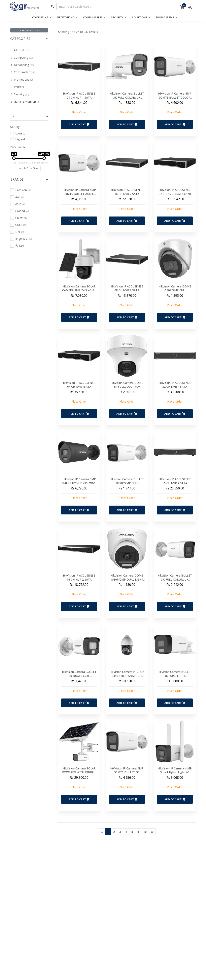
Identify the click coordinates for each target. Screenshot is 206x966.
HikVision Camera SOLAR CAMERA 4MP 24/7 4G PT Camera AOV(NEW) (79, 290)
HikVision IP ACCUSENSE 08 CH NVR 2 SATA (127, 288)
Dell (17, 232)
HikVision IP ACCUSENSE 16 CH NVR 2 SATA (127, 192)
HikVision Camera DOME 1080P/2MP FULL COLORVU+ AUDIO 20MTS (174, 290)
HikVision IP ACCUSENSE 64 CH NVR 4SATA (79, 385)
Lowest (17, 133)
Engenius (21, 238)
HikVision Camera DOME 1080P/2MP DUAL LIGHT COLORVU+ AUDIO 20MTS (126, 579)
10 (145, 832)
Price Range (18, 147)
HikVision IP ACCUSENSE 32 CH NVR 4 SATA (175, 385)
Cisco (18, 225)
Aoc (17, 197)
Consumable (24, 72)
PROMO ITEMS (165, 17)
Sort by (15, 127)
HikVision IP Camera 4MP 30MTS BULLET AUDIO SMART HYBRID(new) (79, 194)
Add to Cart (79, 124)
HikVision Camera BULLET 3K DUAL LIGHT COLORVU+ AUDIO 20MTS (79, 676)
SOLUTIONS (139, 17)
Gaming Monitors (27, 101)
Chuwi (18, 218)
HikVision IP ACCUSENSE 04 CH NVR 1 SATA (79, 95)
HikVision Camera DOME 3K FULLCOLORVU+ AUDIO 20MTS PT (127, 386)
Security (21, 94)
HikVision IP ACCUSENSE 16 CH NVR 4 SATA (175, 481)
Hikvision (20, 190)
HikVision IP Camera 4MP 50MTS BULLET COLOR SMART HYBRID (174, 97)
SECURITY (117, 17)
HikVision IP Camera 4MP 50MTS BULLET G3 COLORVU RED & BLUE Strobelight (126, 774)
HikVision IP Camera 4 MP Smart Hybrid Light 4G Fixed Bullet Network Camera (175, 774)
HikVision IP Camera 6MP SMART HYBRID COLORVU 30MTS (79, 483)
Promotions (24, 79)
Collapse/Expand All (29, 30)
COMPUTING (40, 17)
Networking (24, 65)
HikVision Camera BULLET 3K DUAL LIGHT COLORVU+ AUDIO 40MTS (174, 676)
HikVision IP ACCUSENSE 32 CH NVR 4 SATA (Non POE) (175, 194)
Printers (20, 87)
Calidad (19, 211)
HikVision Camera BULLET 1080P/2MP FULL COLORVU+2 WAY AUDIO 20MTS (127, 485)
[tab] (29, 38)
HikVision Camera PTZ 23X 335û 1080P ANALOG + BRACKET (126, 676)
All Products (21, 50)
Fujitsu (18, 245)
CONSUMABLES (93, 17)
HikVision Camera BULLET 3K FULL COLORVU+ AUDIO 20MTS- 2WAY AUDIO (175, 581)
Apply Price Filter (29, 168)
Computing (23, 57)
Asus (17, 204)
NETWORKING (66, 17)
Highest (17, 139)
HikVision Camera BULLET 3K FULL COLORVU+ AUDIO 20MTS (127, 97)
